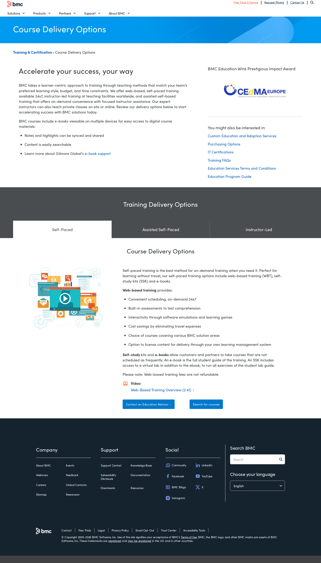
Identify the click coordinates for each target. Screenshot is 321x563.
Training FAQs (219, 164)
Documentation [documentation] (140, 482)
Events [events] (70, 473)
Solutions (13, 15)
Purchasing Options (224, 148)
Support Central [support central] (111, 473)
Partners (65, 15)
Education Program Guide (229, 181)
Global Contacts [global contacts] (76, 492)
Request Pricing (274, 5)
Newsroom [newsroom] (72, 502)
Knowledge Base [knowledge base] (141, 473)
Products (39, 15)
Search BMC (242, 455)
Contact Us (297, 5)
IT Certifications (221, 156)
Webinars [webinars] (42, 482)
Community (175, 472)
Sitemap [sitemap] (41, 502)
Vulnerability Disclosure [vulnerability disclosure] (108, 484)
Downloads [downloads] (108, 495)
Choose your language (252, 481)
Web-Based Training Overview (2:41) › (162, 394)
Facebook (174, 483)
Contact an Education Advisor (152, 410)
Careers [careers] (41, 492)
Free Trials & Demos (246, 5)
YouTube (203, 483)
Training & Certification (33, 57)
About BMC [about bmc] (43, 473)
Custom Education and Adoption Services (242, 140)
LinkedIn (203, 472)
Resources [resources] (137, 495)
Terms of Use (189, 544)
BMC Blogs (175, 494)
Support (90, 15)
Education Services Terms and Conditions (242, 173)
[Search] (312, 5)
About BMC (117, 15)
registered (114, 548)
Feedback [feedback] (72, 482)
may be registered (139, 548)
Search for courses (209, 410)
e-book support (98, 158)
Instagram (175, 505)
